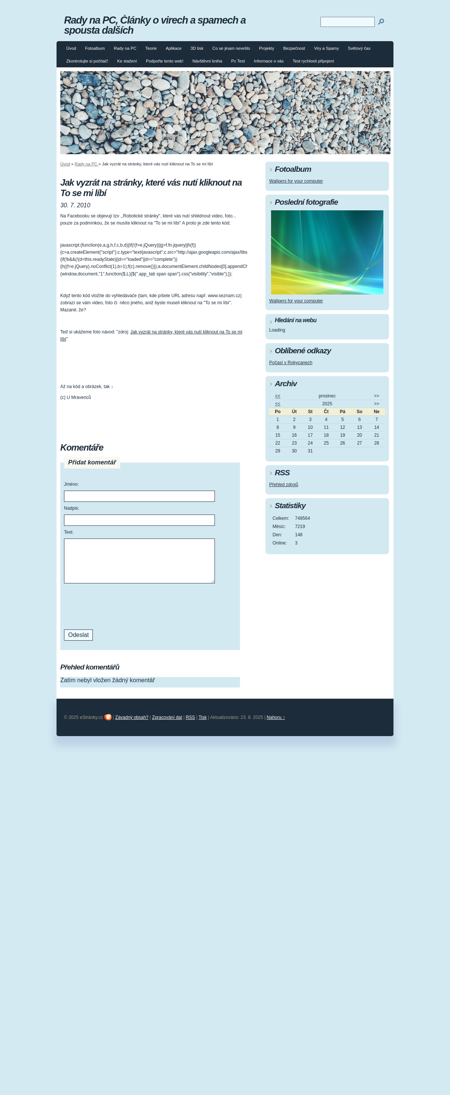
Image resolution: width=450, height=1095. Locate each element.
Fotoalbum (95, 48)
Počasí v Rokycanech (290, 362)
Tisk (202, 717)
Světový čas (359, 48)
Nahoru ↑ (276, 717)
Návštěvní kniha (207, 61)
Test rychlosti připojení (313, 61)
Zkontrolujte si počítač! (87, 61)
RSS (190, 717)
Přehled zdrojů (283, 484)
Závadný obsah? (132, 717)
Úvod (71, 48)
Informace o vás (269, 61)
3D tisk (197, 48)
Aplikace (174, 48)
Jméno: (71, 484)
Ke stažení (127, 61)
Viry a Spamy (326, 48)
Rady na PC (125, 48)
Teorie (150, 48)
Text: (68, 532)
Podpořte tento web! (164, 61)
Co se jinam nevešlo (231, 48)
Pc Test (238, 61)
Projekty (266, 48)
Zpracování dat (167, 717)
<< (277, 396)
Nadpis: (71, 508)
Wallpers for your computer (296, 181)
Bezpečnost (294, 48)
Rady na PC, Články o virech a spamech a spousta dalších (155, 25)
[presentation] (121, 605)
